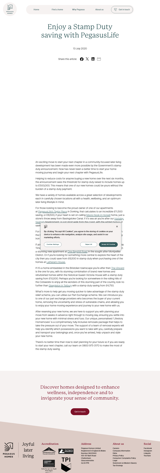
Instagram (148, 451)
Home (36, 9)
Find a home (57, 9)
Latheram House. (56, 262)
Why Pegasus (78, 9)
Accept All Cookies (108, 244)
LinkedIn (147, 453)
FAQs (115, 453)
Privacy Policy (118, 455)
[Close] (117, 226)
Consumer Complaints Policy (124, 458)
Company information (121, 451)
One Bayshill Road (78, 251)
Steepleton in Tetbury (60, 285)
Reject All (88, 244)
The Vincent (117, 268)
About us (99, 9)
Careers (116, 448)
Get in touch (122, 9)
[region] (81, 236)
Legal (115, 461)
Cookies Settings (53, 244)
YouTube (147, 455)
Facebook (148, 448)
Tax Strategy (118, 465)
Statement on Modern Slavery (125, 463)
